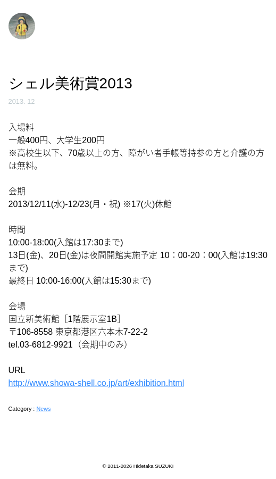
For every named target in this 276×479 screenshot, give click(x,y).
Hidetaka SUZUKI (153, 466)
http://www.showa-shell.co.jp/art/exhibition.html (97, 382)
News (43, 409)
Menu (257, 24)
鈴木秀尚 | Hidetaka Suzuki (22, 26)
